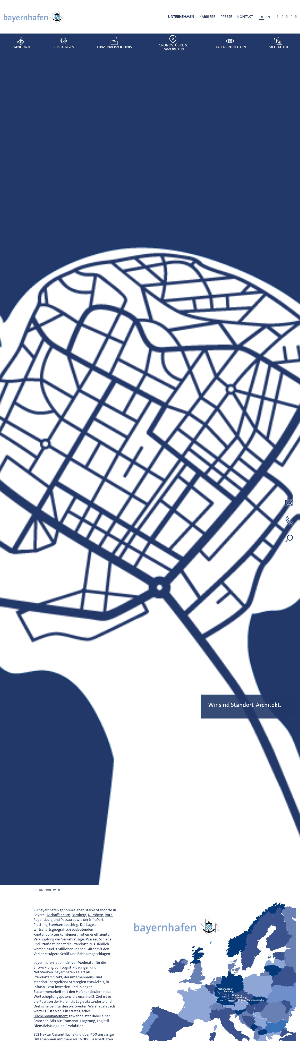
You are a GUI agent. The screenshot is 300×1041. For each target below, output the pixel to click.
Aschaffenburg (58, 914)
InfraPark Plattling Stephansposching (69, 922)
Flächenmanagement (51, 1016)
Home (32, 890)
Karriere (207, 16)
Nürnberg (95, 914)
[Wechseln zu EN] (268, 17)
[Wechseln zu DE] (261, 17)
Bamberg (79, 914)
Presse (226, 16)
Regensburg (43, 919)
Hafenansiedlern (89, 991)
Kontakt (245, 16)
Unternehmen (181, 16)
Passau (66, 919)
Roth (108, 914)
